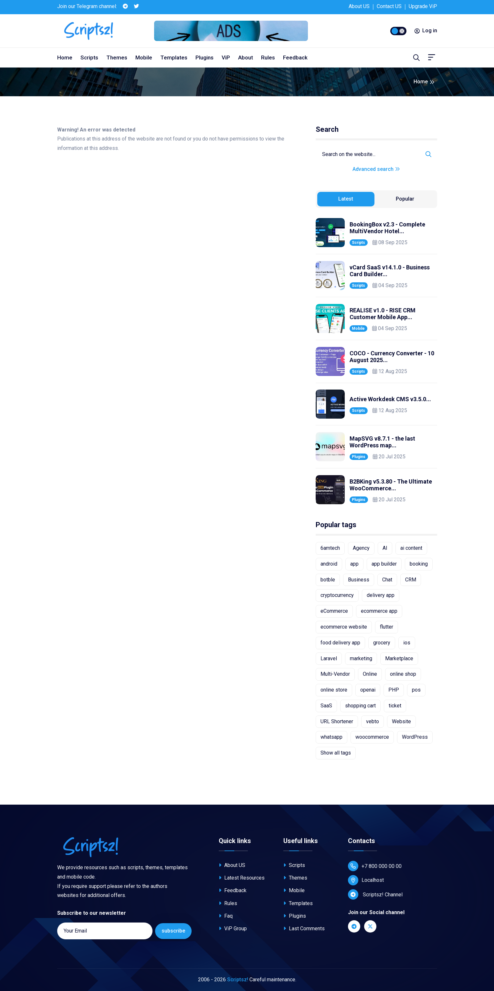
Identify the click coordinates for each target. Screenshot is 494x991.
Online (370, 674)
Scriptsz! (237, 979)
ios (406, 643)
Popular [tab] (405, 199)
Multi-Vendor (335, 674)
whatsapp (331, 737)
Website (401, 721)
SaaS (326, 706)
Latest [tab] (345, 199)
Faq (226, 916)
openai (367, 690)
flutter (386, 627)
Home (64, 57)
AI (385, 548)
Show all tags (336, 753)
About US (359, 6)
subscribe (173, 931)
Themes (116, 57)
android (329, 564)
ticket (395, 706)
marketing (361, 658)
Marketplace (399, 658)
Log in (426, 30)
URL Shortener (337, 721)
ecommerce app (379, 611)
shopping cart (360, 706)
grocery (381, 643)
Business (358, 580)
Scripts (89, 57)
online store (334, 690)
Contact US (389, 6)
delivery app (380, 595)
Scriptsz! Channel (375, 894)
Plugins (204, 57)
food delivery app (340, 643)
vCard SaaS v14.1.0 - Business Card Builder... (390, 271)
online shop (403, 674)
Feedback (295, 57)
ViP (226, 57)
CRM (410, 580)
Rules (268, 57)
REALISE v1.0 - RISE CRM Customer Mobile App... (382, 314)
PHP (393, 690)
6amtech (330, 548)
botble (328, 580)
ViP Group (233, 928)
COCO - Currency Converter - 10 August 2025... (392, 357)
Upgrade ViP (423, 6)
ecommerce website (344, 627)
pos (416, 690)
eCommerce (334, 611)
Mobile (143, 57)
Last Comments (304, 928)
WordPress (415, 737)
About (245, 57)
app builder (384, 564)
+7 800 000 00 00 (375, 866)
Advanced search (376, 169)
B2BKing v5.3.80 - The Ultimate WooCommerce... (391, 485)
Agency (361, 548)
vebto (372, 721)
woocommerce (372, 737)
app (354, 564)
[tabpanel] (376, 361)
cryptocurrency (337, 595)
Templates (173, 57)
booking (419, 564)
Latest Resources (242, 878)
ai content (411, 548)
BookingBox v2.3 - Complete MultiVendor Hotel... (387, 228)
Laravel (329, 658)
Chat (387, 580)
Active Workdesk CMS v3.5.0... (390, 399)
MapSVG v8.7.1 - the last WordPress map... (382, 442)
